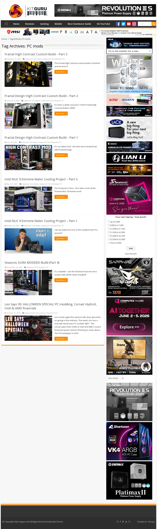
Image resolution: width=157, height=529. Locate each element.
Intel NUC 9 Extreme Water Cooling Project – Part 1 (41, 221)
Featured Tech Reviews (52, 59)
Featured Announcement (34, 313)
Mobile (58, 23)
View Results (131, 253)
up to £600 (115, 221)
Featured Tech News (33, 59)
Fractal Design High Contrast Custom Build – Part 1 (41, 137)
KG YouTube (103, 23)
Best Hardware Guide (79, 23)
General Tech (52, 313)
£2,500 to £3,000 (117, 239)
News (16, 23)
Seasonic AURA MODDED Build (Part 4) (32, 262)
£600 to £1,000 (116, 225)
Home (6, 23)
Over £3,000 (115, 242)
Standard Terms (55, 521)
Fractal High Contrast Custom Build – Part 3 (36, 54)
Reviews (29, 23)
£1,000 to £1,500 (117, 228)
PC (64, 59)
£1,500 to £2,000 (117, 232)
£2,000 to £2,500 (117, 235)
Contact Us (142, 521)
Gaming (44, 23)
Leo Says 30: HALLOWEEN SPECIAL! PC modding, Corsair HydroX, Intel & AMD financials (51, 306)
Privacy (151, 521)
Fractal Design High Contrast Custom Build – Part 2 (41, 96)
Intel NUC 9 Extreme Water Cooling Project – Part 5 (41, 179)
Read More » (61, 72)
